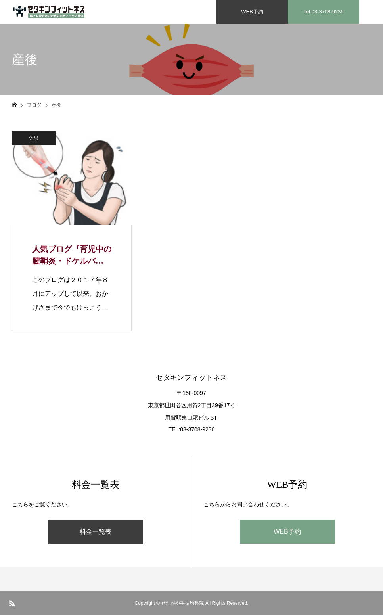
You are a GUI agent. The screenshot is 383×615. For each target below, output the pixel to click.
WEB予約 (287, 531)
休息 (33, 138)
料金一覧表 (95, 531)
